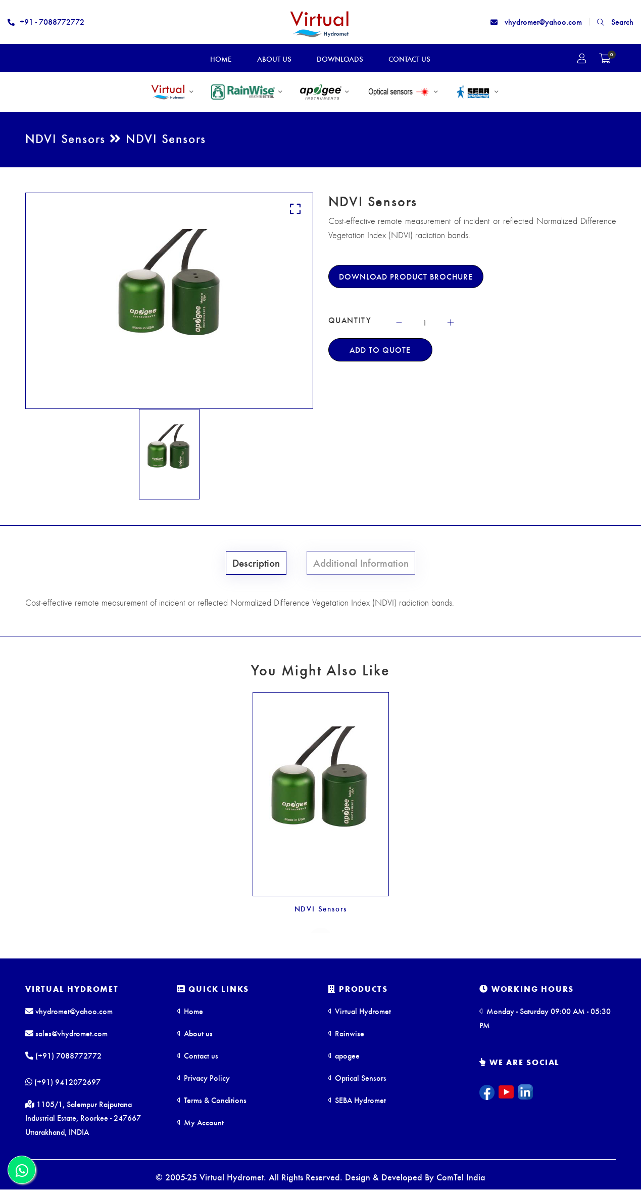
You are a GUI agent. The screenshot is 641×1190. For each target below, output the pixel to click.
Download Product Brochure (406, 276)
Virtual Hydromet (72, 988)
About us (195, 1032)
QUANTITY (350, 320)
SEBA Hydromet (357, 1099)
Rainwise (346, 1032)
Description (258, 562)
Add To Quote (380, 349)
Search (615, 21)
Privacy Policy (203, 1077)
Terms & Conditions (211, 1099)
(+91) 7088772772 (63, 1054)
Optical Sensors (357, 1077)
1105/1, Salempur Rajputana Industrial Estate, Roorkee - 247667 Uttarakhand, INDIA (83, 1118)
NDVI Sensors (320, 908)
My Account (200, 1121)
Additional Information (360, 562)
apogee (344, 1054)
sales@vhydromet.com (66, 1032)
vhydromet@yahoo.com (536, 21)
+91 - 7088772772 (46, 21)
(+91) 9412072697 (63, 1081)
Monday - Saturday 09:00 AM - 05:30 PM (545, 1017)
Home (190, 1010)
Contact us (197, 1054)
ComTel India (460, 1177)
